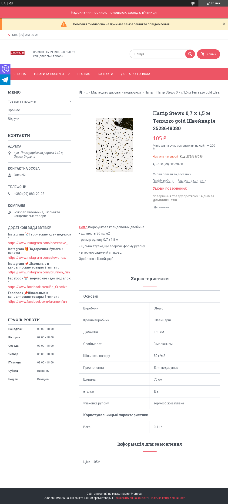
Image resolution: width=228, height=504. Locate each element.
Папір (149, 92)
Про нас (83, 74)
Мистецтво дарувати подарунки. (116, 92)
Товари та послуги (49, 74)
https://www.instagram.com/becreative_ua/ (39, 243)
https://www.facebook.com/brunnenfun (37, 301)
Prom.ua (136, 493)
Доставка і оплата (135, 74)
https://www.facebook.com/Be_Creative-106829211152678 (39, 287)
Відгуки (13, 119)
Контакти (105, 74)
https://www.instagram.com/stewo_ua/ (37, 257)
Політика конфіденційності (167, 498)
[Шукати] (190, 54)
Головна (19, 74)
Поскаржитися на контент (131, 498)
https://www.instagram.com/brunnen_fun (39, 272)
